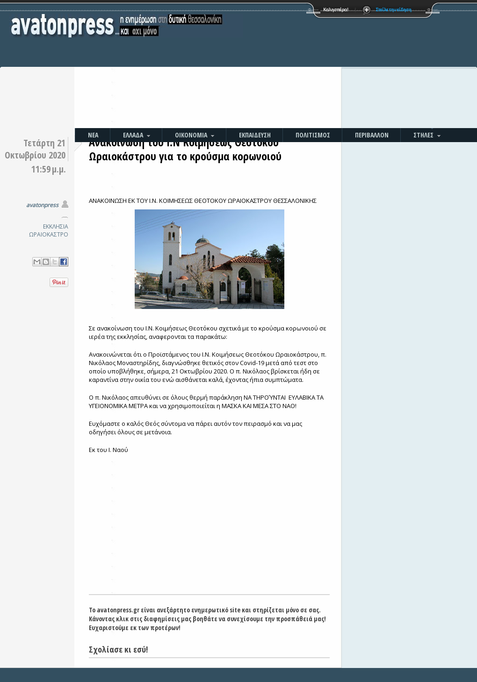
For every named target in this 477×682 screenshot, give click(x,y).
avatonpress (42, 205)
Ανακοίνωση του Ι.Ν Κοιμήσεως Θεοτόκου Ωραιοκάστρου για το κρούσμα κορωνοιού (185, 149)
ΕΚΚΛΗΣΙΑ (55, 226)
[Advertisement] (298, 65)
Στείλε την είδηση (394, 10)
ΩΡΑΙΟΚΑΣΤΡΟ (48, 234)
